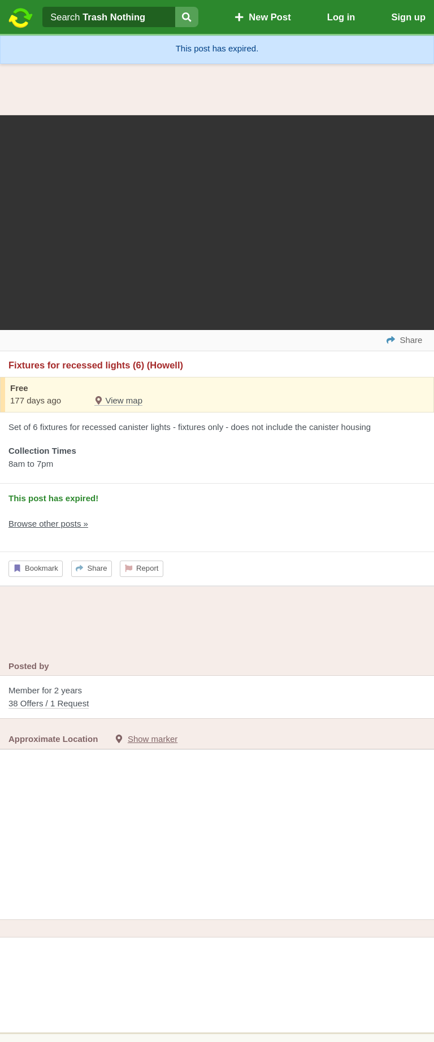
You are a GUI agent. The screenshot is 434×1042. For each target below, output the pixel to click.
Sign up (408, 17)
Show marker (152, 739)
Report (142, 568)
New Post (263, 17)
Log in (341, 17)
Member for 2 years (217, 697)
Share (91, 568)
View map (118, 400)
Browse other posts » (48, 523)
